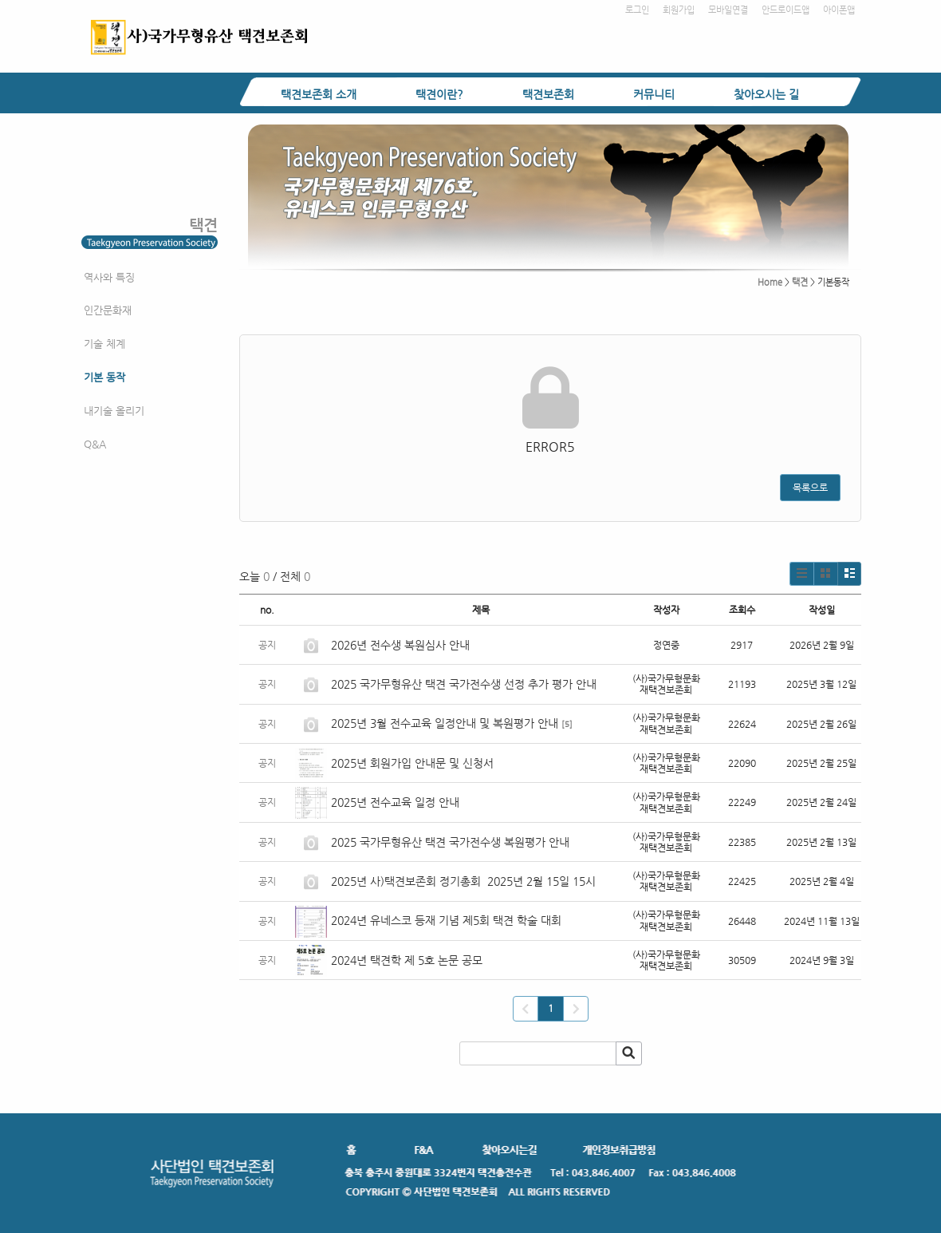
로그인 (637, 10)
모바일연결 (728, 10)
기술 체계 (104, 344)
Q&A (95, 444)
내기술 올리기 (114, 411)
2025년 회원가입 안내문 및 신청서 (412, 763)
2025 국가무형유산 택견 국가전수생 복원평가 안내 (450, 842)
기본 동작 (104, 377)
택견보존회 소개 (318, 94)
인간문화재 (108, 310)
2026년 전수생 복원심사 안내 (400, 644)
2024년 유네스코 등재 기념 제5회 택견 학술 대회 (446, 920)
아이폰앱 (839, 10)
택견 (800, 282)
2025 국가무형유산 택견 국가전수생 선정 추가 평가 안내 (463, 684)
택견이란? (439, 94)
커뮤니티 (654, 94)
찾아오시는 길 (766, 94)
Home (770, 282)
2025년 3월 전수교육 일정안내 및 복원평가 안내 (444, 723)
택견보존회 (548, 94)
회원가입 (679, 10)
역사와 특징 (109, 277)
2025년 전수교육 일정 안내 (397, 802)
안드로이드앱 (785, 10)
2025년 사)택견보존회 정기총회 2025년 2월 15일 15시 (463, 881)
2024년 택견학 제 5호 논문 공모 (406, 960)
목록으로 (810, 487)
